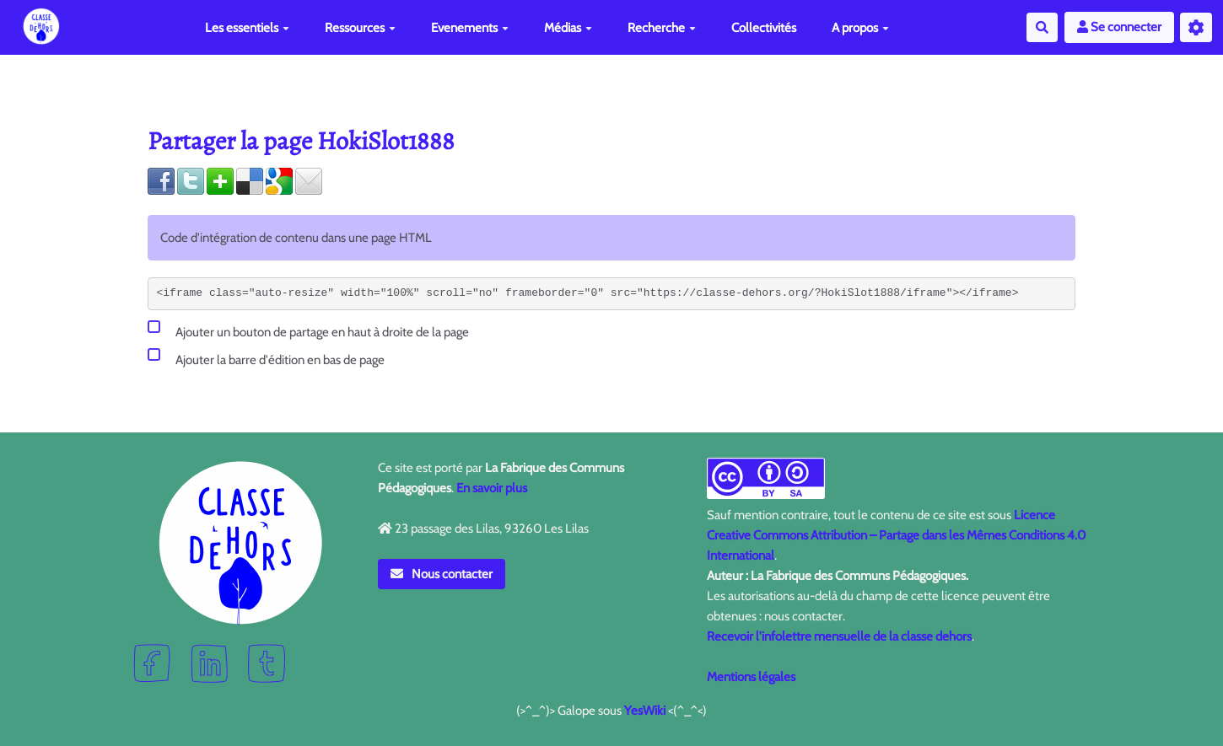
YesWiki (644, 710)
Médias (568, 27)
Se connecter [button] (1119, 27)
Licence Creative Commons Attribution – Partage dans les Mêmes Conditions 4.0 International (896, 535)
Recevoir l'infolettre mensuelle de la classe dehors (839, 636)
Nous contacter (442, 574)
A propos (860, 27)
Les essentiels (247, 27)
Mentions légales (751, 676)
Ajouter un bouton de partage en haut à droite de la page (308, 329)
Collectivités (763, 27)
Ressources (360, 27)
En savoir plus (491, 488)
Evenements (470, 27)
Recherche (662, 27)
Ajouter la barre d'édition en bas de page (266, 357)
